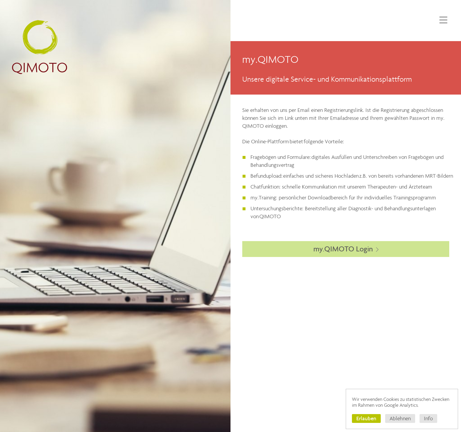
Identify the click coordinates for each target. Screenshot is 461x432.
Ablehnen (400, 418)
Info (428, 418)
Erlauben (366, 418)
